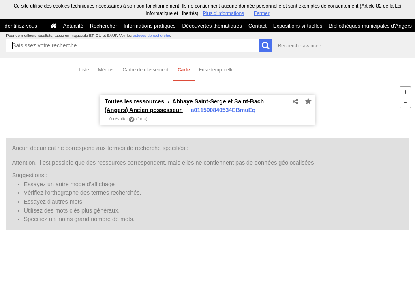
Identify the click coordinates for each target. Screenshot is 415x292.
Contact (257, 26)
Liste (84, 70)
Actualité (73, 26)
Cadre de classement (146, 70)
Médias (106, 70)
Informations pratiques (150, 26)
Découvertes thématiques (212, 26)
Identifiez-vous (20, 26)
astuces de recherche (151, 35)
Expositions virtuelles (297, 26)
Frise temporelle (216, 70)
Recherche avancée (299, 46)
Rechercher (103, 26)
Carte (184, 70)
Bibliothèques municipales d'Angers (370, 26)
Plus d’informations (223, 13)
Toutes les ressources (134, 101)
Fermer (262, 13)
